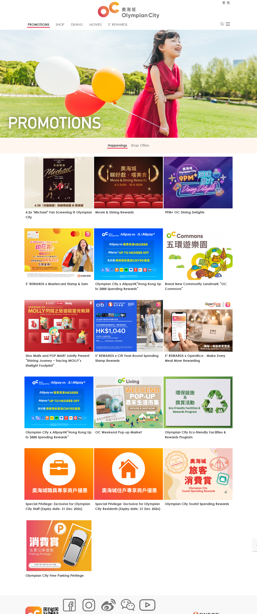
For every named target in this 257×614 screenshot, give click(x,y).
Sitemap (65, 603)
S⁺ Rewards (117, 25)
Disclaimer (151, 603)
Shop (60, 25)
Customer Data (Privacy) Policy (125, 603)
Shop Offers (142, 147)
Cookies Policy (81, 603)
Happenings (115, 147)
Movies (95, 25)
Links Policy (98, 603)
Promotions (38, 25)
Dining (77, 25)
